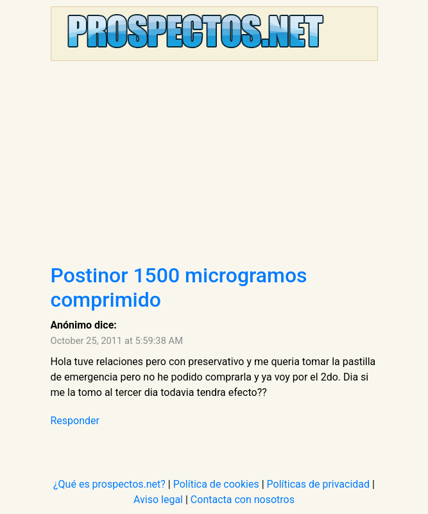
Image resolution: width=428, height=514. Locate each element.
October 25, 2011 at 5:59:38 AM (117, 341)
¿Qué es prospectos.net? (109, 484)
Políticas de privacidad (318, 484)
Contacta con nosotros (243, 499)
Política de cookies (216, 484)
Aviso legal (158, 499)
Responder (75, 421)
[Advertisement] (214, 167)
